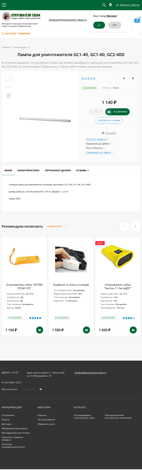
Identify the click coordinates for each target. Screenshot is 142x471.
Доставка (6, 423)
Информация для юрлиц (14, 428)
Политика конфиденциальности (13, 445)
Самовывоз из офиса (98, 152)
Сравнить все (57, 226)
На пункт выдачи (96, 139)
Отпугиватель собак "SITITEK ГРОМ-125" (24, 286)
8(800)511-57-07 (10, 372)
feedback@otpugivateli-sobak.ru (68, 19)
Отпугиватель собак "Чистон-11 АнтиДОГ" (118, 286)
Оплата (5, 419)
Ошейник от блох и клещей (71, 284)
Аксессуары (21, 47)
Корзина (42, 415)
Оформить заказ (46, 423)
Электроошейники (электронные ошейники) (118, 416)
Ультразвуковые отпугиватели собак (84, 416)
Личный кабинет (46, 419)
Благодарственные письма (16, 432)
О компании (8, 415)
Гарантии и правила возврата (12, 438)
